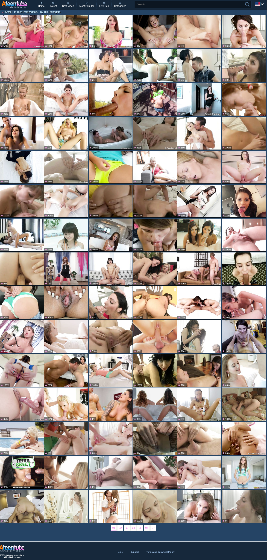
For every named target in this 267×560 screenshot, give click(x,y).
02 (120, 527)
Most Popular (86, 6)
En (259, 4)
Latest (53, 6)
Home (41, 6)
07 (153, 527)
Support (135, 552)
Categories (120, 6)
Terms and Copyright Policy (160, 552)
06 (146, 527)
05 (140, 527)
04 (133, 527)
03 (126, 527)
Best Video (68, 6)
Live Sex (104, 6)
